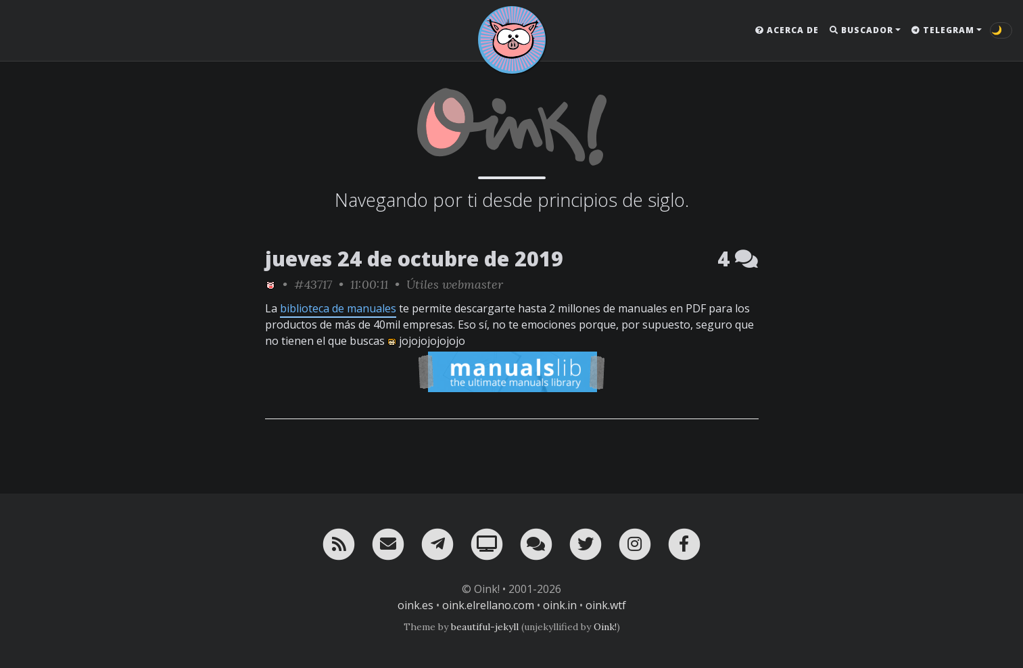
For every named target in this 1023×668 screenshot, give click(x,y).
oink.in (560, 605)
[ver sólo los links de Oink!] (270, 284)
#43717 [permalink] (313, 284)
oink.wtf (606, 605)
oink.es (415, 605)
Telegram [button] (942, 30)
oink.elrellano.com (488, 605)
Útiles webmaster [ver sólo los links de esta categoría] (454, 284)
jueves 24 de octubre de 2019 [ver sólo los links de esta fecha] (414, 258)
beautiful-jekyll (485, 627)
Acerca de (787, 30)
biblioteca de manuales (338, 308)
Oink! (605, 627)
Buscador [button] (861, 30)
